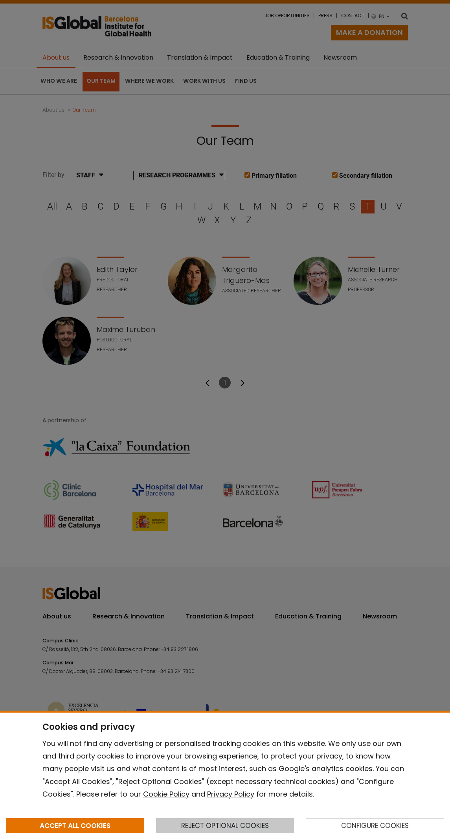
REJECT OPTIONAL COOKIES (225, 825)
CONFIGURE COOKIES (375, 825)
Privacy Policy (230, 794)
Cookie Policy (166, 794)
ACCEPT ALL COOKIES (75, 825)
